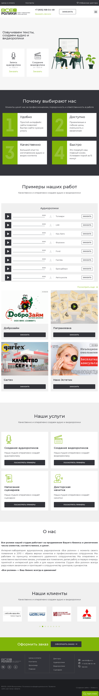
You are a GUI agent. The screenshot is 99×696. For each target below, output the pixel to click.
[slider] (29, 217)
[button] (8, 3)
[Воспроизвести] (8, 216)
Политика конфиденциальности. (35, 686)
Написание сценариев (12, 489)
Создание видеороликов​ (71, 447)
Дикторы (57, 659)
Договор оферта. (13, 689)
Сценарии (57, 670)
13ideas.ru (94, 687)
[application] (26, 216)
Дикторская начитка (62, 489)
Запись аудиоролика (13, 63)
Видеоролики (59, 666)
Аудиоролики (59, 662)
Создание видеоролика (37, 63)
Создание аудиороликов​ (21, 447)
